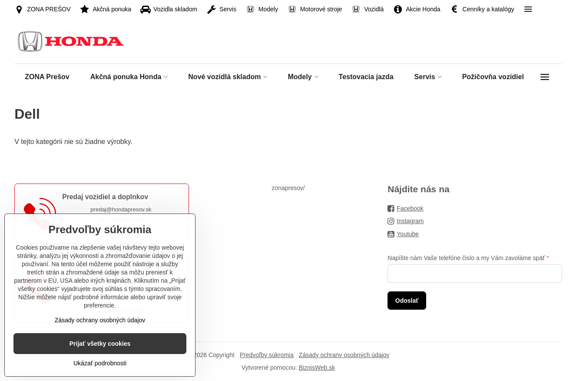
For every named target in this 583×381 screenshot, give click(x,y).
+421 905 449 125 (121, 231)
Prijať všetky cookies (100, 362)
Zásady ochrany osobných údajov (344, 354)
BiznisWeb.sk (316, 367)
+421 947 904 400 (121, 220)
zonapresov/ (288, 187)
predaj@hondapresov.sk (120, 209)
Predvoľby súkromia (267, 354)
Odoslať (407, 300)
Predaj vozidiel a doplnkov (105, 197)
